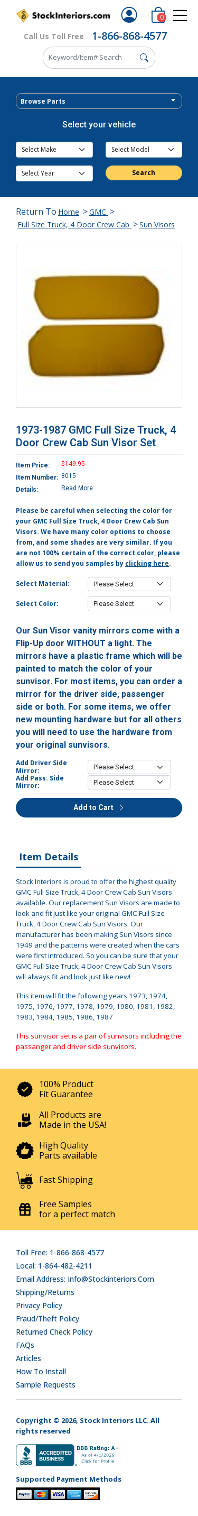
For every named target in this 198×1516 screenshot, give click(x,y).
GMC (98, 212)
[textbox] (99, 101)
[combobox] (99, 101)
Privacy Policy (39, 1305)
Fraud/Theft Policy (47, 1318)
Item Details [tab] (48, 856)
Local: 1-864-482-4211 (54, 1266)
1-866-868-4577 (129, 36)
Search (143, 172)
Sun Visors (157, 224)
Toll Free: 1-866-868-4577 (60, 1252)
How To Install (41, 1371)
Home (68, 212)
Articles (28, 1358)
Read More (77, 488)
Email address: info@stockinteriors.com (85, 1279)
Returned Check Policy (54, 1332)
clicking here (147, 563)
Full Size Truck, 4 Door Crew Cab (74, 224)
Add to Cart (99, 807)
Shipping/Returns (45, 1292)
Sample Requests (46, 1385)
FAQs (25, 1345)
